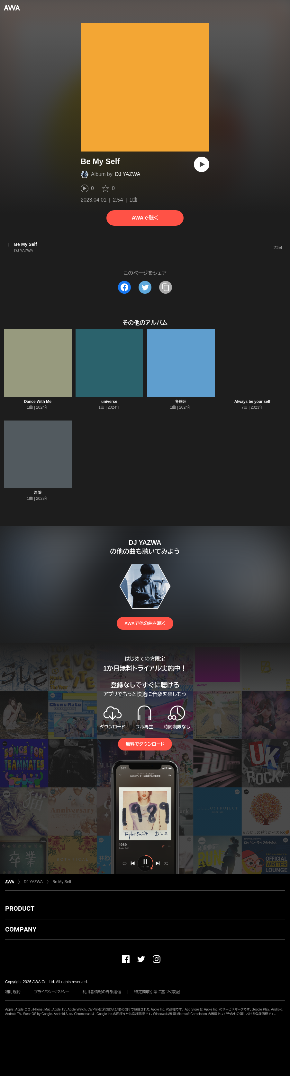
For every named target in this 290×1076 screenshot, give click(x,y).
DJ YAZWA (127, 174)
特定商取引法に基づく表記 (157, 992)
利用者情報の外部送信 (102, 992)
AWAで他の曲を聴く (145, 623)
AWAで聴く (145, 218)
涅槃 (37, 492)
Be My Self (61, 882)
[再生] (201, 164)
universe (109, 401)
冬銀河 (180, 401)
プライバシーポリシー (51, 992)
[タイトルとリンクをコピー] (165, 287)
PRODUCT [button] (19, 908)
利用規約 (13, 992)
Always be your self (252, 401)
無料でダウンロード (145, 744)
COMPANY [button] (20, 929)
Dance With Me (37, 401)
